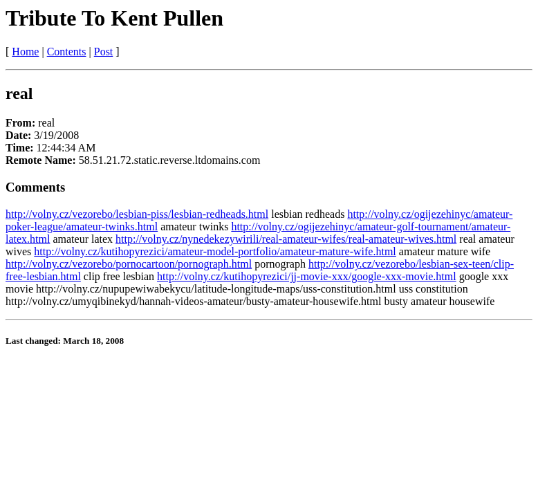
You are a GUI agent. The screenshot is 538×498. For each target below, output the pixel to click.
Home (25, 51)
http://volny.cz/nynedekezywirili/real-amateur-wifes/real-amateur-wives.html (285, 239)
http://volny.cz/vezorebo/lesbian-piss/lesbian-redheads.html (137, 214)
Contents (66, 51)
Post (103, 51)
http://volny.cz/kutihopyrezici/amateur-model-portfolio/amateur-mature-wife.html (215, 251)
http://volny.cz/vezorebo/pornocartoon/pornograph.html (129, 264)
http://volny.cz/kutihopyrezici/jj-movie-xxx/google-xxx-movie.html (306, 276)
